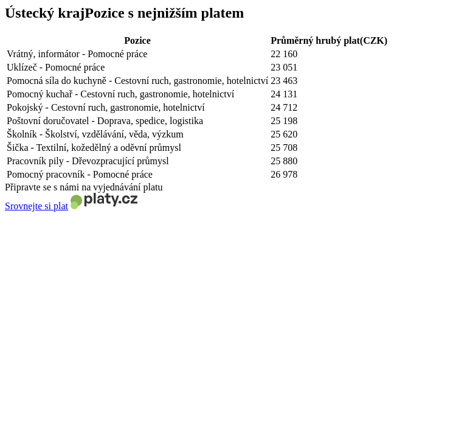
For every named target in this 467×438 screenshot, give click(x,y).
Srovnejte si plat (36, 206)
